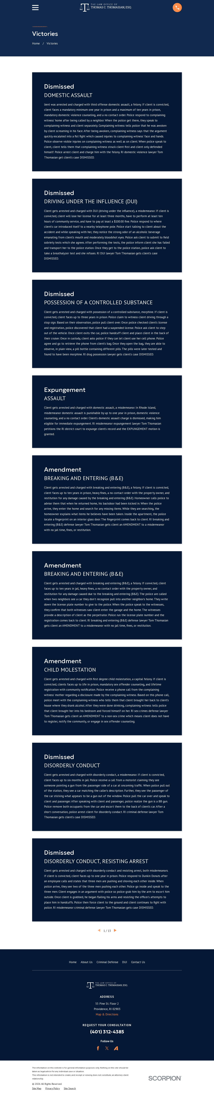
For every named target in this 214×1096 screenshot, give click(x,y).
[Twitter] (107, 1048)
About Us (86, 962)
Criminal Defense (107, 962)
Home (73, 962)
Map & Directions (107, 1014)
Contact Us (138, 962)
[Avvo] (116, 1048)
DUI (124, 962)
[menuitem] (36, 1088)
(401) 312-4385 (107, 1032)
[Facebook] (98, 1048)
